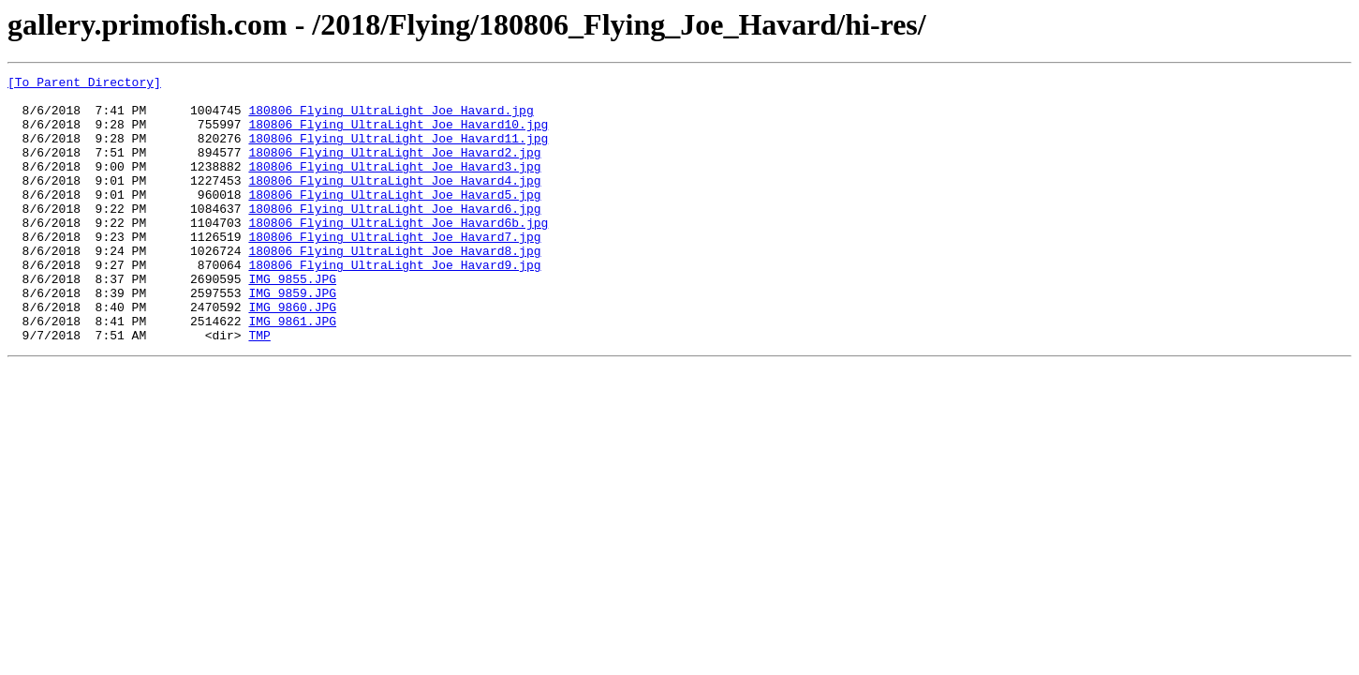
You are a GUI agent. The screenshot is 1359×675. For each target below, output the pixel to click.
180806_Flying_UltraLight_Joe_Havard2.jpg (394, 168)
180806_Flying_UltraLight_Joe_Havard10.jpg (398, 135)
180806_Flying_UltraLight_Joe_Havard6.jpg (394, 236)
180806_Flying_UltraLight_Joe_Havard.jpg (390, 118)
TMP (259, 388)
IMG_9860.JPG (292, 354)
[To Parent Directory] (84, 84)
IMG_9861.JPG (292, 371)
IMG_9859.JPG (292, 337)
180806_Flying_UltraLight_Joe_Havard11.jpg (398, 151)
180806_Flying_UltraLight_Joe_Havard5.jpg (394, 219)
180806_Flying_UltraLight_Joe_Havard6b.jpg (398, 253)
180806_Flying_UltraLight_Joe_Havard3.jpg (394, 185)
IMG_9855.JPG (292, 320)
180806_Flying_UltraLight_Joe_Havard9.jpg (394, 303)
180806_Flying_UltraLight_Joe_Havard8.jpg (394, 286)
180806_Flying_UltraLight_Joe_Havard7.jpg (394, 270)
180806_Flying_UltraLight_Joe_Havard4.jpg (394, 202)
